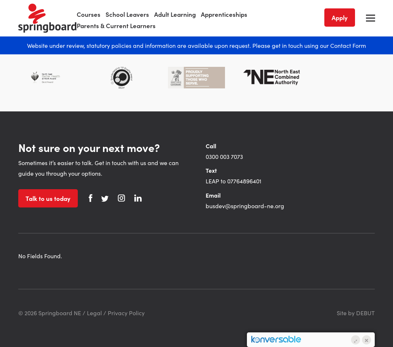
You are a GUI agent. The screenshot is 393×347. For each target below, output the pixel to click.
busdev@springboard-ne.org (245, 206)
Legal (94, 313)
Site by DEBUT (356, 313)
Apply (340, 17)
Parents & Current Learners (116, 25)
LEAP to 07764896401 (234, 181)
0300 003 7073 (224, 156)
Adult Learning (175, 14)
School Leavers (127, 14)
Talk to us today (48, 198)
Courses (88, 14)
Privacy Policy (126, 313)
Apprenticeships (224, 14)
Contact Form (348, 45)
